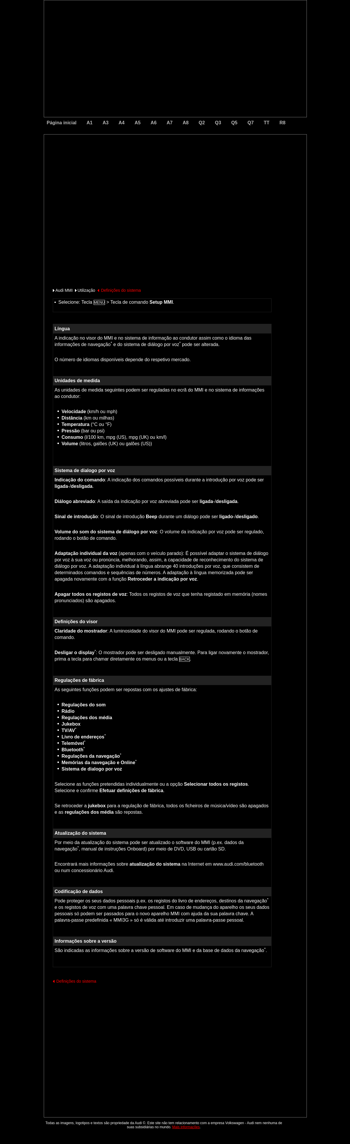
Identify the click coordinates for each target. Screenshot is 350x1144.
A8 (185, 122)
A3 (105, 122)
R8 (282, 122)
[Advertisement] (134, 159)
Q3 (218, 122)
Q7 (250, 122)
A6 (153, 122)
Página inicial (61, 122)
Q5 (234, 122)
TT (267, 122)
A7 (169, 122)
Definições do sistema (121, 290)
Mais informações (186, 1127)
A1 (89, 122)
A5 (137, 122)
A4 (122, 122)
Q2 (202, 122)
